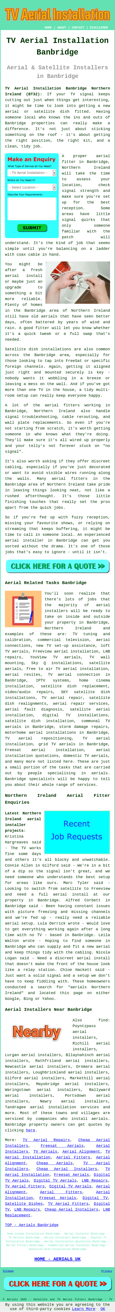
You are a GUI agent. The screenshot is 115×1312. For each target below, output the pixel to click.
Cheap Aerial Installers (66, 1169)
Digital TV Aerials (55, 1180)
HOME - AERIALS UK (57, 1259)
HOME (48, 27)
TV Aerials (45, 1152)
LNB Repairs (95, 1180)
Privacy (106, 1271)
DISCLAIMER (99, 27)
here (30, 1130)
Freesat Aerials (62, 1146)
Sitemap (8, 1271)
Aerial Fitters (73, 1157)
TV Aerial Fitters (25, 1186)
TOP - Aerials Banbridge (31, 1225)
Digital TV (95, 1198)
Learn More (83, 1309)
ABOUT (61, 27)
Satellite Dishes (24, 1204)
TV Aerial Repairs (46, 1140)
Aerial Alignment (81, 1152)
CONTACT (78, 27)
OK (103, 1309)
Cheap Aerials (54, 1163)
